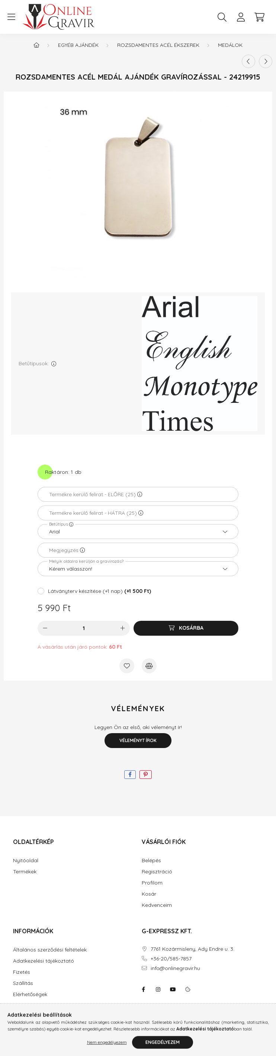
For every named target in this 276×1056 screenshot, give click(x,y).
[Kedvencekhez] (126, 665)
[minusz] (45, 628)
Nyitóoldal (25, 860)
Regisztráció (157, 872)
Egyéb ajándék (78, 45)
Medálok (230, 45)
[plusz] (122, 628)
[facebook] (130, 774)
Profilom (152, 883)
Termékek (24, 872)
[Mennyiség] (84, 628)
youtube (173, 989)
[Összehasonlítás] (149, 665)
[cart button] (259, 17)
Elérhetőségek (30, 994)
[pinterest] (145, 774)
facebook (143, 989)
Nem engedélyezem (107, 1047)
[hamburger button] (11, 17)
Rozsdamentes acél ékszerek (158, 45)
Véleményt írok (138, 740)
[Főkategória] (36, 45)
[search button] (222, 17)
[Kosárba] (186, 628)
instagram (158, 989)
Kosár (149, 894)
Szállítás (23, 983)
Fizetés (21, 972)
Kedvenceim (157, 905)
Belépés (151, 860)
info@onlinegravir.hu (175, 968)
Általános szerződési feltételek (50, 950)
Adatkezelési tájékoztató (43, 961)
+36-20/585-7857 (171, 959)
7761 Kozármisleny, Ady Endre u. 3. (192, 949)
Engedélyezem (162, 1047)
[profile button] (240, 17)
